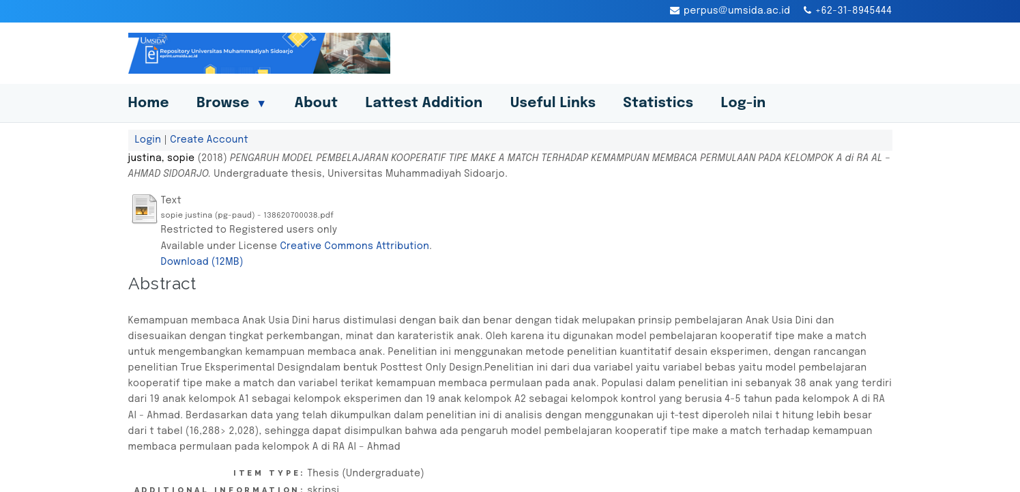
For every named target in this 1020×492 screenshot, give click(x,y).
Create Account (209, 140)
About (316, 103)
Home (148, 103)
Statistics (658, 103)
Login (148, 140)
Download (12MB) (202, 262)
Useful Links (553, 103)
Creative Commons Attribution (354, 246)
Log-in (743, 103)
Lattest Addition (423, 103)
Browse (231, 103)
